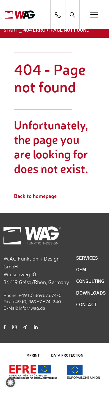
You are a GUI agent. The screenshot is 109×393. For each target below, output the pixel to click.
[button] (10, 382)
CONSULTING (90, 281)
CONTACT (86, 304)
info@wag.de (32, 308)
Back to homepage (35, 195)
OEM (81, 269)
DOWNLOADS (91, 292)
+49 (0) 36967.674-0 (40, 295)
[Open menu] (94, 14)
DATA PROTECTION (67, 355)
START (10, 29)
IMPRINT (33, 355)
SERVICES (87, 257)
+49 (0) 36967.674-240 (36, 301)
